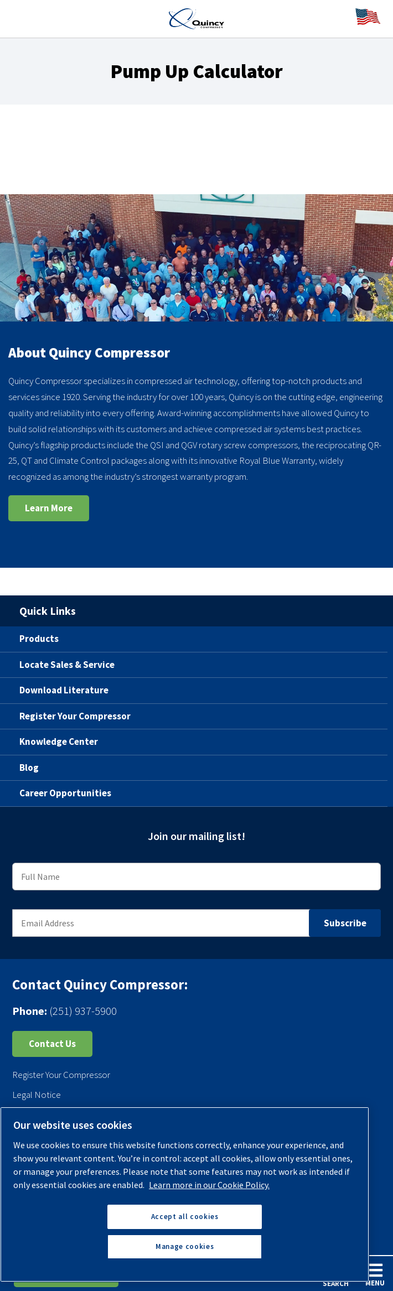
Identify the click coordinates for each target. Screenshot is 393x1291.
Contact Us (52, 1044)
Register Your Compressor (75, 716)
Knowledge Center (58, 741)
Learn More (49, 508)
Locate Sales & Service (67, 665)
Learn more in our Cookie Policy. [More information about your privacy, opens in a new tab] (209, 1184)
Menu (375, 1275)
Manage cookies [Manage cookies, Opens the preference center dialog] (185, 1246)
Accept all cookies (185, 1216)
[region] (184, 1194)
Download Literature (63, 690)
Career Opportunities (65, 793)
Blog (29, 767)
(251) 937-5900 (83, 1011)
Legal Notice (36, 1094)
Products (39, 638)
